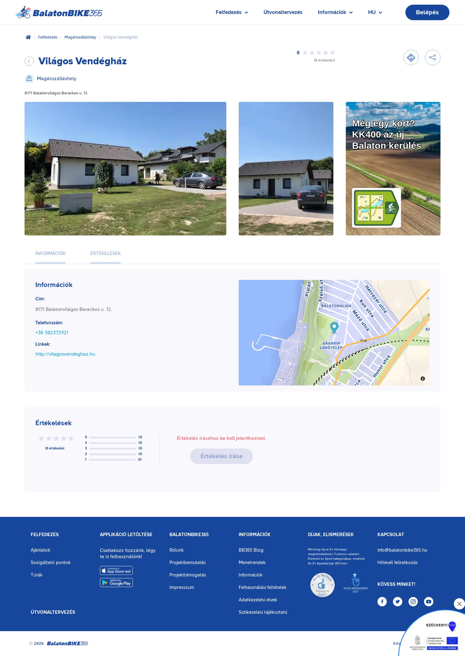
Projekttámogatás (187, 575)
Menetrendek (252, 563)
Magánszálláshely (80, 37)
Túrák (37, 575)
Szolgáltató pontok (51, 563)
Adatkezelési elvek (258, 600)
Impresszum (181, 587)
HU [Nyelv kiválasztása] (375, 14)
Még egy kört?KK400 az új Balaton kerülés (386, 134)
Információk (255, 535)
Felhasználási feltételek (263, 587)
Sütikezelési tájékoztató (263, 612)
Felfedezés (47, 37)
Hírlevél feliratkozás (397, 563)
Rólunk (176, 550)
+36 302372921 (51, 333)
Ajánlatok (40, 550)
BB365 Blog (251, 550)
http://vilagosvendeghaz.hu (65, 354)
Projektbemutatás (187, 563)
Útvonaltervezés (283, 12)
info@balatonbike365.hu (402, 550)
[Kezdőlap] (28, 37)
